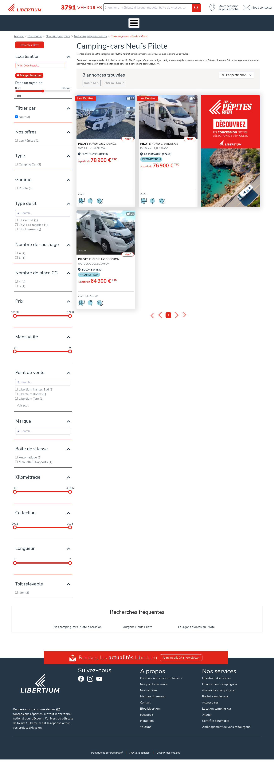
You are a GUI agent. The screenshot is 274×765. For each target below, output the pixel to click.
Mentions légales (139, 747)
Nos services (79, 20)
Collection (25, 507)
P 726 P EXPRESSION (98, 253)
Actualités (189, 20)
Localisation (27, 50)
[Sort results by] (236, 69)
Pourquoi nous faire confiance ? (161, 672)
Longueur (25, 542)
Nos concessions (214, 20)
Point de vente (30, 366)
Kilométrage (27, 471)
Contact (239, 20)
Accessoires (102, 20)
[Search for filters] (42, 207)
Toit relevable (29, 578)
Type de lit (25, 197)
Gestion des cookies (168, 747)
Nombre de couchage (37, 239)
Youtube (99, 674)
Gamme (23, 174)
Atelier (122, 20)
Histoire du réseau (152, 691)
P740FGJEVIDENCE (97, 138)
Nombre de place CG (36, 267)
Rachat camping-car (215, 691)
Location (139, 20)
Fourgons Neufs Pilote (137, 621)
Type (20, 150)
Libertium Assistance (216, 672)
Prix (19, 295)
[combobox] (152, 7)
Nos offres (26, 126)
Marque (23, 415)
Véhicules (57, 20)
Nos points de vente (154, 678)
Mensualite (26, 331)
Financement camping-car (219, 678)
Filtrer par (25, 102)
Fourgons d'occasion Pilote (196, 621)
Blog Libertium (150, 703)
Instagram (90, 673)
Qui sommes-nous (163, 20)
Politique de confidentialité (107, 747)
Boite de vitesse (31, 443)
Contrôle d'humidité (215, 715)
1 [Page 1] (168, 309)
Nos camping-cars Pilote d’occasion (77, 621)
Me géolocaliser (29, 69)
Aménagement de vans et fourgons (226, 721)
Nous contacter (262, 8)
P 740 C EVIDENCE (159, 138)
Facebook (81, 673)
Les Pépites (36, 20)
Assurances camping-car (219, 685)
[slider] (15, 310)
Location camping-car (216, 703)
